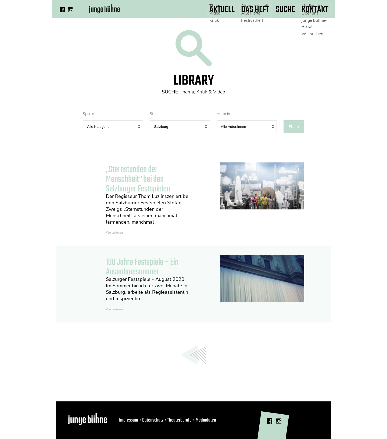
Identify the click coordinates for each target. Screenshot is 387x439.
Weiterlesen (114, 232)
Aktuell (222, 10)
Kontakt (315, 10)
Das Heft (255, 10)
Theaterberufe (179, 420)
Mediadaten (206, 420)
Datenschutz (152, 420)
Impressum (128, 420)
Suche (285, 10)
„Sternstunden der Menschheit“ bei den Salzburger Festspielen (138, 179)
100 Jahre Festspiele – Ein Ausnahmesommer (142, 267)
